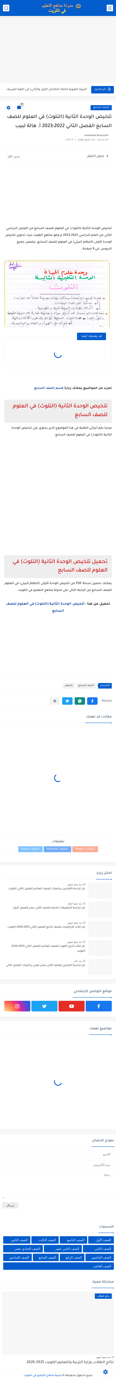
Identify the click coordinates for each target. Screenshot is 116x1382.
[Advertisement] (58, 50)
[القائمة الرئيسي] (110, 8)
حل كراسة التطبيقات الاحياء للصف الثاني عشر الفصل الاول (49, 908)
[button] (92, 701)
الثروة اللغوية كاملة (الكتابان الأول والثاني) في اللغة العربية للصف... (46, 89)
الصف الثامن (19, 1240)
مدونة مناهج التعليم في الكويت (43, 1375)
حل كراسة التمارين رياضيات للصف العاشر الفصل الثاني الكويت (46, 888)
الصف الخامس (101, 1257)
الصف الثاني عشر (67, 1248)
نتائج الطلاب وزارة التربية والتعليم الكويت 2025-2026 (70, 1363)
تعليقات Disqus (30, 849)
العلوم (69, 685)
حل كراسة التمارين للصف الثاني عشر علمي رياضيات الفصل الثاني (45, 965)
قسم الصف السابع (49, 388)
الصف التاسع (75, 1240)
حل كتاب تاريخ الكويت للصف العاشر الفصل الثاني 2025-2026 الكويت (48, 948)
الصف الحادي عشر (27, 1248)
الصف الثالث (47, 1240)
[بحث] (6, 8)
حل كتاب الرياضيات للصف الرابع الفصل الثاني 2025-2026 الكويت (46, 927)
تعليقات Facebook (57, 849)
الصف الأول (103, 1240)
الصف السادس (19, 1257)
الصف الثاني (103, 1248)
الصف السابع (101, 107)
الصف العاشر (102, 1266)
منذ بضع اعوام (75, 903)
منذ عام (78, 961)
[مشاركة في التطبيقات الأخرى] (55, 701)
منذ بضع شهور (74, 884)
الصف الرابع (74, 1257)
